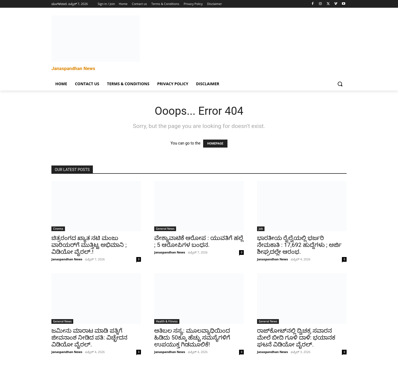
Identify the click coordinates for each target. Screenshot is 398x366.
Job (261, 229)
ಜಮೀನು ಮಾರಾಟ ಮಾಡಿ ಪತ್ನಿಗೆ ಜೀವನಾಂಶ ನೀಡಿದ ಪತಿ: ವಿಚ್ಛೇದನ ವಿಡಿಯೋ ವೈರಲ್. (89, 337)
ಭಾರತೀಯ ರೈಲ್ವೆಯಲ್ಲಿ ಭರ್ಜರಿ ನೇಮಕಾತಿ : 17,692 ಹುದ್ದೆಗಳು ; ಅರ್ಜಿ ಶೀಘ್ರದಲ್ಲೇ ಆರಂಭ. (299, 245)
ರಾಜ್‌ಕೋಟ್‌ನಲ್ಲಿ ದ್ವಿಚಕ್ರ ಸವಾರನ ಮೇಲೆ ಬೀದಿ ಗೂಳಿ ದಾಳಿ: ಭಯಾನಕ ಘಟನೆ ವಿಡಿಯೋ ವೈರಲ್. (296, 337)
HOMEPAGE (215, 143)
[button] (340, 83)
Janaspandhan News (66, 259)
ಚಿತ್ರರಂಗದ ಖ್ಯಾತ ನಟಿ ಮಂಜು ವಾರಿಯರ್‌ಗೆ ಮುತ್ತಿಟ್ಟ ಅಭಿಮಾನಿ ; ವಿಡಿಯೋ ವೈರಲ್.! (89, 245)
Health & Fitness (167, 321)
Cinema (58, 229)
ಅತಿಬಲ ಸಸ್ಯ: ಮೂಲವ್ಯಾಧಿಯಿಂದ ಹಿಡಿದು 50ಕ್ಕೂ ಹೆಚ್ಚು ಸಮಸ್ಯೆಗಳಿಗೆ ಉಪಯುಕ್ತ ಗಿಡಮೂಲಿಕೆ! (192, 337)
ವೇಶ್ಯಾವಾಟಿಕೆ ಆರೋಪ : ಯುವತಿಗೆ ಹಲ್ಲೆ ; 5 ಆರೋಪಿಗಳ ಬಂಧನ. (198, 241)
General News (165, 229)
